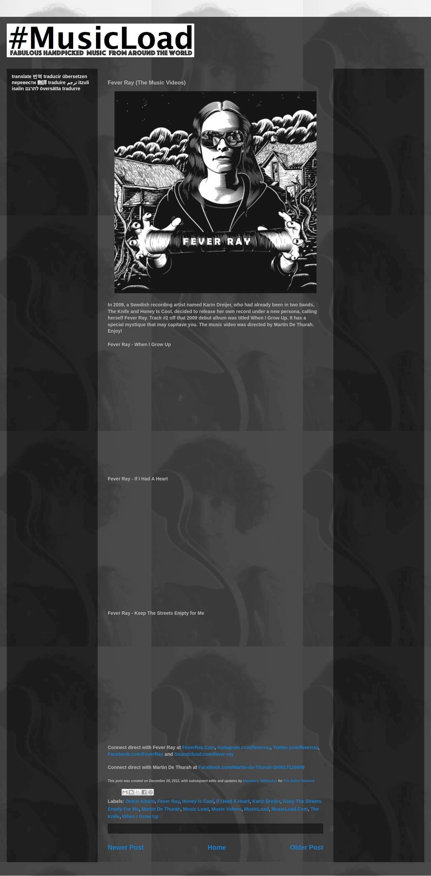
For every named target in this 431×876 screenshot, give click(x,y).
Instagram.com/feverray (244, 747)
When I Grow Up (140, 816)
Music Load (196, 809)
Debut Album (140, 801)
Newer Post (126, 847)
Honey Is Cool (197, 801)
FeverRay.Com (198, 747)
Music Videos (226, 809)
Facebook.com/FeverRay (135, 754)
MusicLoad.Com (289, 809)
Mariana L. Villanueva (260, 781)
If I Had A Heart (233, 801)
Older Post (306, 847)
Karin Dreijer (266, 801)
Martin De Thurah (160, 809)
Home (217, 847)
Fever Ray (168, 801)
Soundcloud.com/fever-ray (204, 754)
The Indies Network (299, 781)
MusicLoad (256, 809)
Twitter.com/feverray (295, 747)
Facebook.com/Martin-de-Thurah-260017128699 (251, 767)
